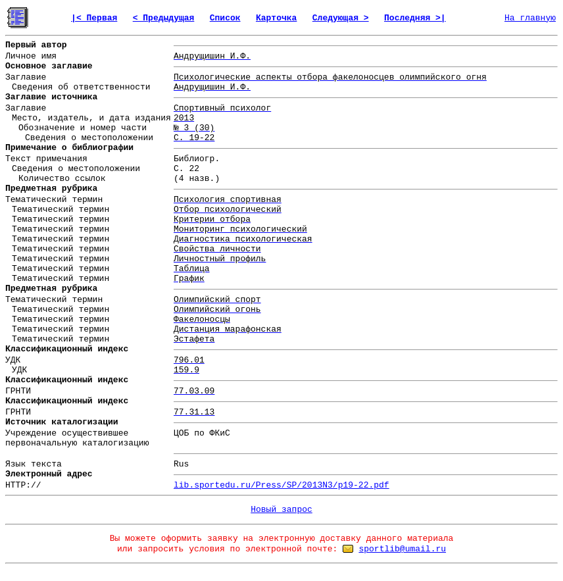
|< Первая (94, 18)
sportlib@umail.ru (402, 549)
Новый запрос (281, 510)
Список (225, 18)
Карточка (276, 18)
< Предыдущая (164, 18)
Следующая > (340, 18)
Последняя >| (415, 18)
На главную (530, 18)
